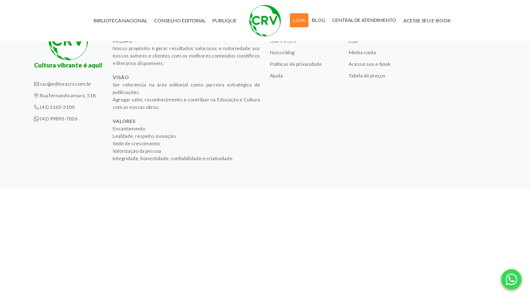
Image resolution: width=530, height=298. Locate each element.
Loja (299, 20)
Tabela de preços (367, 75)
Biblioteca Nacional (120, 20)
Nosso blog (282, 52)
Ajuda (276, 75)
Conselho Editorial (180, 20)
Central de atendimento (364, 20)
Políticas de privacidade (296, 64)
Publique (224, 20)
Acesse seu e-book (427, 20)
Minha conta (362, 52)
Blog (318, 20)
